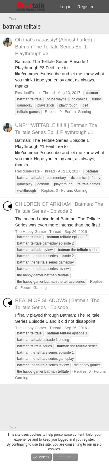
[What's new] (102, 6)
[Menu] (8, 7)
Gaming (84, 111)
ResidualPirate (27, 92)
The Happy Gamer (30, 231)
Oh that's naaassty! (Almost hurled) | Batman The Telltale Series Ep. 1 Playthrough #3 (55, 47)
